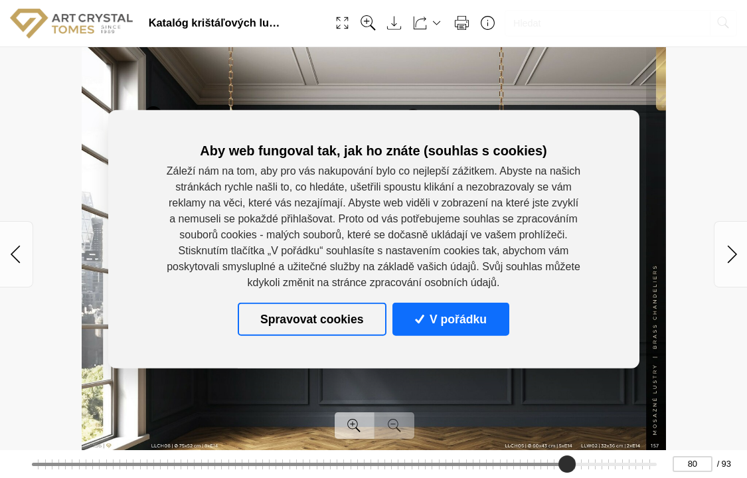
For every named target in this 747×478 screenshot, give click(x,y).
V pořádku (451, 318)
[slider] (567, 464)
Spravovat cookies (311, 318)
